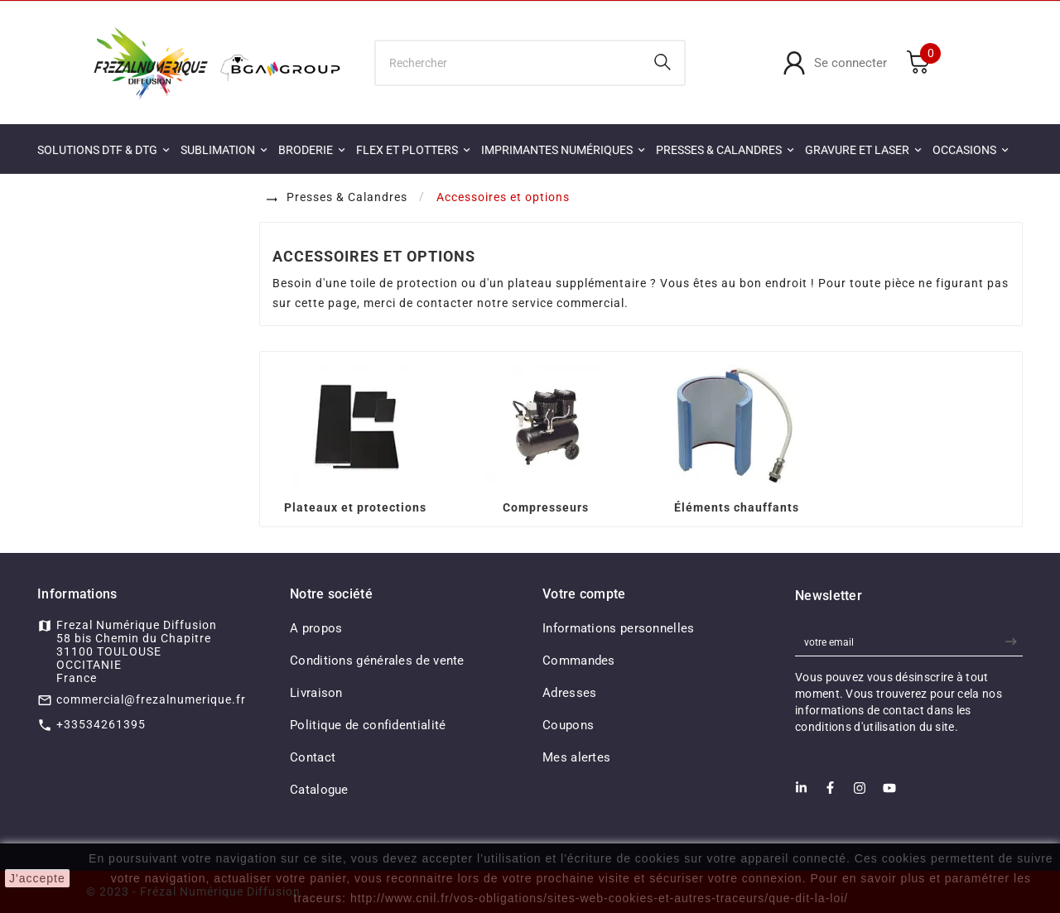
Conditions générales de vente (377, 660)
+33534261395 (101, 724)
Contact (312, 757)
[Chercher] (509, 62)
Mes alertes (576, 757)
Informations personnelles (618, 628)
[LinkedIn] (801, 792)
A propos (316, 628)
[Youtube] (889, 793)
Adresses (569, 692)
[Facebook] (830, 792)
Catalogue (319, 789)
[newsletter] (1013, 641)
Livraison (316, 692)
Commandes (578, 660)
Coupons (568, 725)
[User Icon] (835, 62)
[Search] (662, 62)
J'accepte (37, 878)
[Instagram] (859, 793)
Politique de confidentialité (368, 725)
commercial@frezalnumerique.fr (151, 699)
